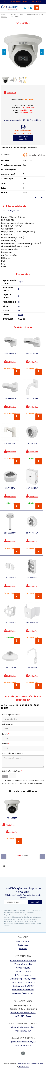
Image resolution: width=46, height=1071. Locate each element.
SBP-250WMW (32, 353)
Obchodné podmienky (23, 989)
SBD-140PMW (32, 533)
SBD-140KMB (10, 622)
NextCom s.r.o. (24, 1067)
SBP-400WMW (10, 398)
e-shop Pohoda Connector (34, 1063)
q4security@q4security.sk (17, 2)
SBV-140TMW (32, 443)
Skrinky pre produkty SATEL (23, 978)
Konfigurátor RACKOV (23, 986)
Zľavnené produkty (23, 964)
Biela (20, 314)
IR (19, 310)
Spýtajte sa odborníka (23, 137)
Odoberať (35, 902)
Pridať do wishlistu (32, 120)
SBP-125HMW (10, 667)
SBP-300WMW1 (10, 443)
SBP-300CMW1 (10, 533)
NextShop (20, 1063)
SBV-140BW (10, 488)
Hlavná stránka (23, 941)
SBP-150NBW (32, 488)
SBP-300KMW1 (32, 622)
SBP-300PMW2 (32, 578)
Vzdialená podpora (23, 971)
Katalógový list (13, 210)
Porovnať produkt (12, 120)
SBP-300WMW (32, 398)
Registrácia (23, 945)
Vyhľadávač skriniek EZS (23, 982)
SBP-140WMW (10, 353)
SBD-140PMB (10, 578)
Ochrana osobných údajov (23, 960)
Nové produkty (23, 967)
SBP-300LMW (32, 667)
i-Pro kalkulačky (23, 975)
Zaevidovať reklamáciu (23, 993)
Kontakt (23, 948)
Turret (21, 281)
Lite (20, 301)
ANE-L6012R (12, 818)
